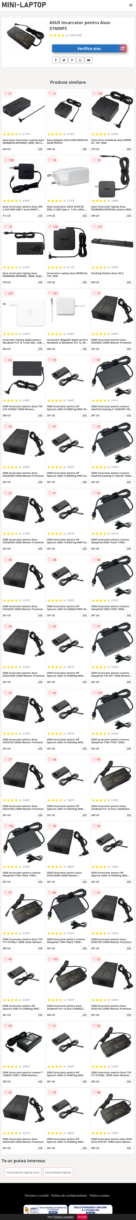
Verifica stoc (102, 48)
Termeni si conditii (37, 1196)
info (40, 148)
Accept (82, 1217)
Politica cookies (100, 1196)
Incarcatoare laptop (58, 1172)
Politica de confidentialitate (69, 1196)
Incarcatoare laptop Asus (23, 1172)
